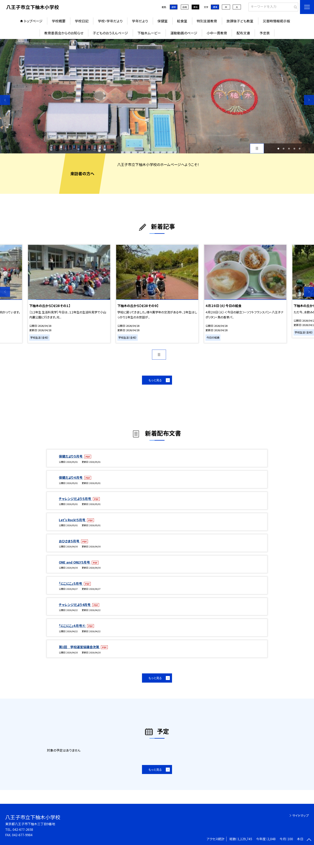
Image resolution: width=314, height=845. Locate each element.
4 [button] (294, 148)
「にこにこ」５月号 (71, 583)
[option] (157, 96)
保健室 (162, 20)
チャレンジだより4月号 (75, 604)
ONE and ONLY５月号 (75, 562)
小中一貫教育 (217, 32)
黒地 (195, 7)
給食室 (182, 20)
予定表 (265, 32)
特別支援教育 (207, 20)
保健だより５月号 (71, 456)
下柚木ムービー (149, 32)
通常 (173, 7)
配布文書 (243, 32)
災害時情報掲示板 (276, 20)
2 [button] (284, 148)
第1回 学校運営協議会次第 (79, 646)
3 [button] (289, 148)
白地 (184, 7)
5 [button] (300, 148)
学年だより (140, 20)
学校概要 (58, 20)
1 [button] (278, 148)
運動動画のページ (183, 32)
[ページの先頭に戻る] (309, 840)
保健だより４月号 (71, 477)
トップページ (33, 20)
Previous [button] (5, 100)
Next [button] (309, 100)
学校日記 (82, 20)
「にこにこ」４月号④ (72, 625)
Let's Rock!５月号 (72, 519)
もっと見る (155, 380)
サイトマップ (300, 815)
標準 (215, 7)
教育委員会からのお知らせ (63, 32)
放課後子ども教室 (239, 20)
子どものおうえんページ (110, 32)
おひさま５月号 (69, 541)
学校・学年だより (110, 20)
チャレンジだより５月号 (75, 498)
